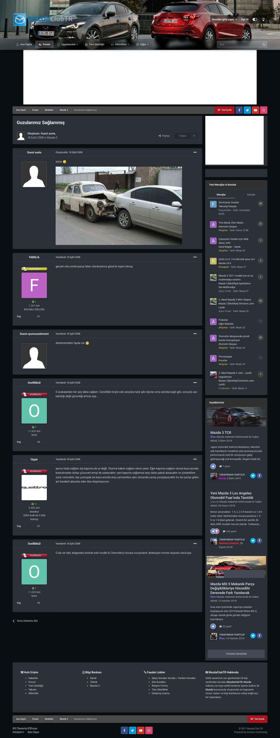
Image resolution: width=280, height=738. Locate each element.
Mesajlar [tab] (221, 194)
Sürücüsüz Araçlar (229, 202)
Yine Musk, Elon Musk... (232, 222)
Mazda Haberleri (226, 436)
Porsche (223, 360)
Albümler (33, 693)
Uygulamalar (68, 44)
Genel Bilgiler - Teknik (230, 247)
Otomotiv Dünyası (228, 226)
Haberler (33, 678)
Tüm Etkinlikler (160, 689)
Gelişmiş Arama (160, 693)
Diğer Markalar (226, 324)
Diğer (143, 44)
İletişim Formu (160, 685)
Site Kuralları (159, 682)
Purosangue (225, 356)
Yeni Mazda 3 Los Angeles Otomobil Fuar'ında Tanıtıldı (231, 495)
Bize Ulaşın (33, 732)
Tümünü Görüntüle (236, 653)
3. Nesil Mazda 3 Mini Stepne (235, 299)
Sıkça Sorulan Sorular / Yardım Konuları (174, 678)
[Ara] (238, 44)
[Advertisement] (140, 77)
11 (34, 504)
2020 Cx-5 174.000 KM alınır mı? (237, 259)
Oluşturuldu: (69, 152)
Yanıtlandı (68, 257)
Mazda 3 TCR (220, 432)
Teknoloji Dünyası (228, 206)
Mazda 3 (52, 137)
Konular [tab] (251, 194)
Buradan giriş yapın (224, 19)
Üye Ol (244, 19)
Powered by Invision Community (250, 732)
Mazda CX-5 (225, 263)
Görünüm (18, 732)
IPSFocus (32, 728)
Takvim (32, 689)
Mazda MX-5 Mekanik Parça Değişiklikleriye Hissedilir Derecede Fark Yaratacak (232, 588)
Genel (93, 678)
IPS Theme (18, 728)
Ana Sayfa (26, 44)
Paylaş (164, 135)
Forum (46, 44)
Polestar (223, 319)
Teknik (93, 682)
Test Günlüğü (96, 44)
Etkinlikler (121, 44)
